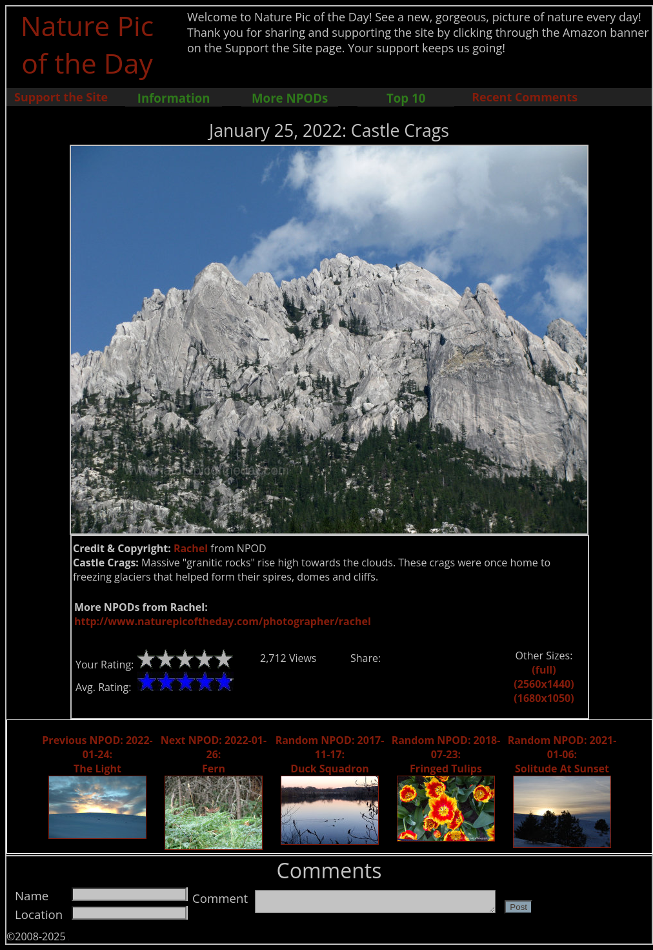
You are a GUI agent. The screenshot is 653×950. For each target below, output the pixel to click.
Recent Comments (525, 97)
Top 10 (406, 98)
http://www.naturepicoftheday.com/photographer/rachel (222, 621)
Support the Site (61, 97)
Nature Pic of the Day (87, 43)
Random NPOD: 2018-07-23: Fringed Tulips (446, 754)
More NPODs (290, 98)
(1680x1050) (544, 698)
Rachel (191, 548)
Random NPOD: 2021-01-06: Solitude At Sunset (562, 754)
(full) (544, 670)
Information (173, 98)
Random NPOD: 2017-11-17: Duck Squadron (330, 754)
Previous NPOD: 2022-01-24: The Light (97, 754)
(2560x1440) (544, 684)
